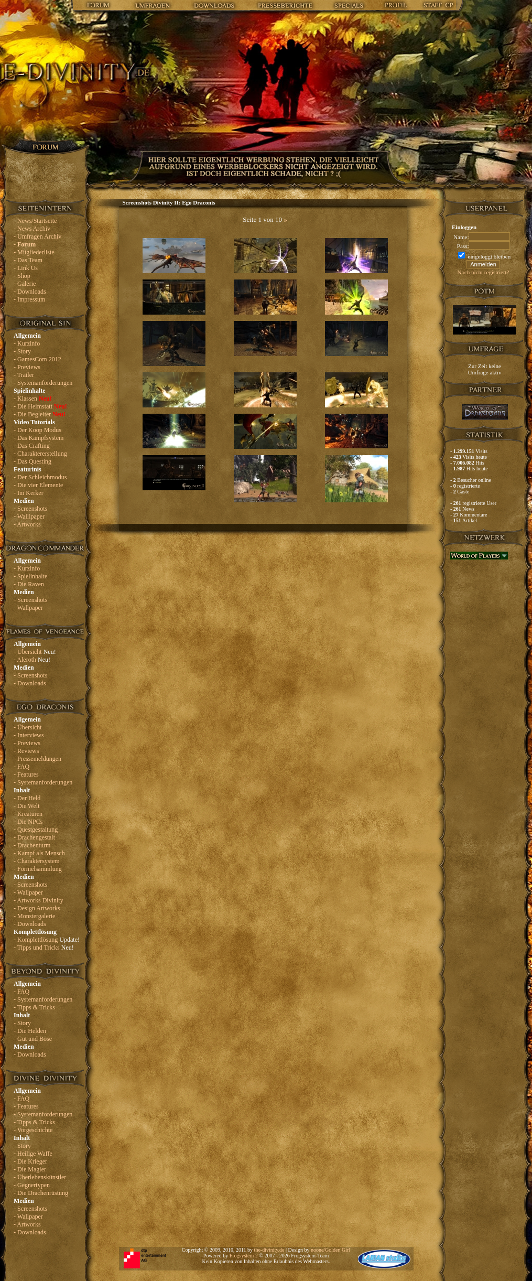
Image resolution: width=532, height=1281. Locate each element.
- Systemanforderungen (43, 382)
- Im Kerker (29, 493)
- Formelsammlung (38, 869)
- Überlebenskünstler (40, 1177)
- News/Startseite (35, 220)
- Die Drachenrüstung (41, 1193)
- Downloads (30, 291)
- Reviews (26, 751)
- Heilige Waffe (33, 1153)
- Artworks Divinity (38, 900)
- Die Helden (30, 1031)
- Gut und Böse (33, 1038)
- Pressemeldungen (37, 758)
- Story (22, 351)
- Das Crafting (32, 445)
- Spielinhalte (30, 576)
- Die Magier (30, 1169)
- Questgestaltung (36, 829)
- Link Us (26, 268)
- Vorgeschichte (33, 1130)
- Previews (27, 367)
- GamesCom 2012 (37, 359)
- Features (26, 774)
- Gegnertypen (32, 1185)
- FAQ (21, 766)
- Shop (22, 275)
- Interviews (29, 735)
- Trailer (24, 375)
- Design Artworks (37, 908)
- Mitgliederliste (34, 252)
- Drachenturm (32, 845)
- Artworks (27, 524)
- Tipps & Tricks (34, 1007)
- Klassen (33, 398)
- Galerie (25, 283)
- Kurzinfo (27, 343)
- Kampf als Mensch (39, 853)
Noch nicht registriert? (483, 272)
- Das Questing (32, 461)
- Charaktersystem (37, 861)
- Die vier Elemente (38, 485)
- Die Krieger (30, 1161)
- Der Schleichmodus (40, 477)
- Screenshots (30, 508)
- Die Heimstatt (40, 406)
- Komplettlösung (47, 939)
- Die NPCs (28, 821)
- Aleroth (32, 659)
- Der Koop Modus (37, 430)
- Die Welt (26, 806)
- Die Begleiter (40, 414)
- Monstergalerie (34, 916)
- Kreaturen (28, 813)
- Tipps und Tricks (44, 947)
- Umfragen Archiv (37, 236)
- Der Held (27, 798)
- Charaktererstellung (40, 453)
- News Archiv (32, 228)
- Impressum (29, 299)
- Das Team (28, 260)
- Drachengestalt (34, 837)
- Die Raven (29, 584)
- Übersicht (35, 651)
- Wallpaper (28, 607)
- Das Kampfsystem (38, 438)
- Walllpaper (29, 516)
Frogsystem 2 (244, 1255)
